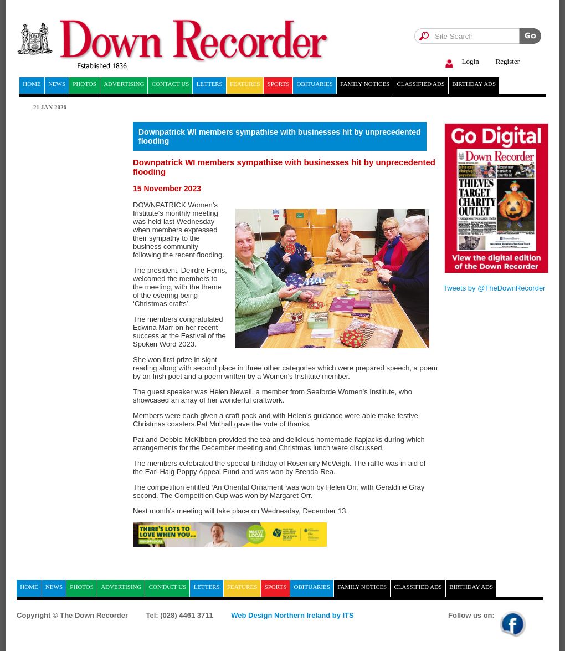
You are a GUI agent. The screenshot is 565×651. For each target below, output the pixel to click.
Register (508, 61)
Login (460, 62)
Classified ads (421, 83)
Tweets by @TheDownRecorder (494, 288)
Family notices (364, 83)
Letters (210, 83)
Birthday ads (474, 83)
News (56, 83)
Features (245, 83)
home (31, 83)
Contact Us (170, 83)
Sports (279, 83)
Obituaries (315, 83)
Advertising (124, 83)
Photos (84, 83)
